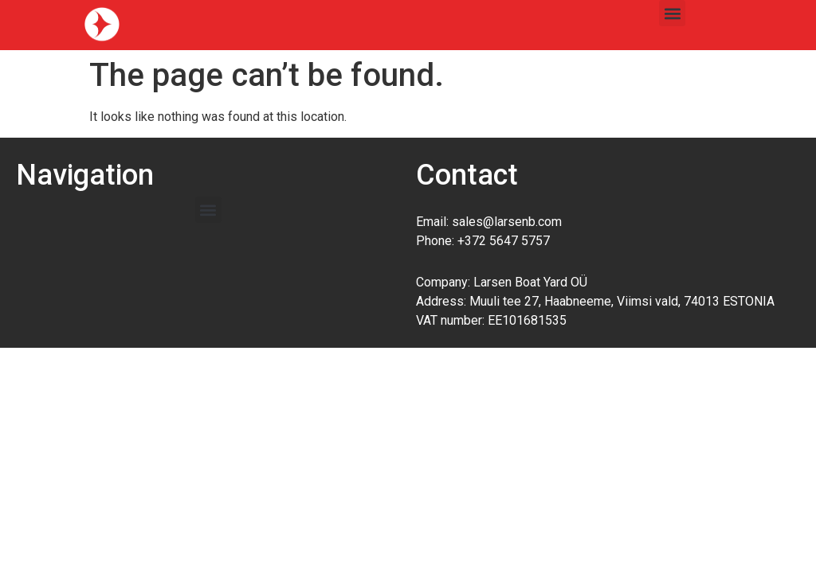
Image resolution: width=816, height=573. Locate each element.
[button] (672, 13)
